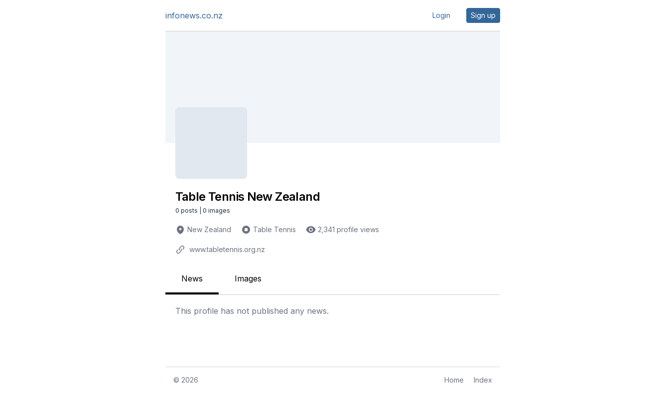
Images (248, 278)
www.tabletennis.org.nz (227, 249)
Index (483, 380)
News (192, 278)
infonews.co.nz (194, 15)
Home (454, 380)
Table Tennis (274, 229)
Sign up (483, 15)
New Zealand (209, 229)
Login (441, 15)
